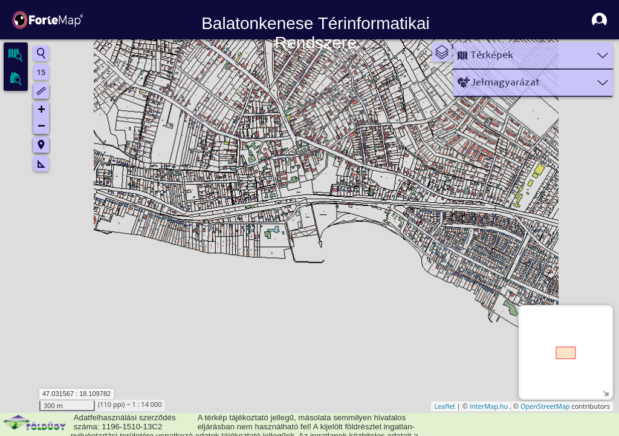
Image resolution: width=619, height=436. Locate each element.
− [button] (41, 126)
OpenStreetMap (545, 406)
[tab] (16, 54)
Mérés (41, 163)
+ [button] (41, 110)
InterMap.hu (489, 406)
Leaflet (444, 406)
